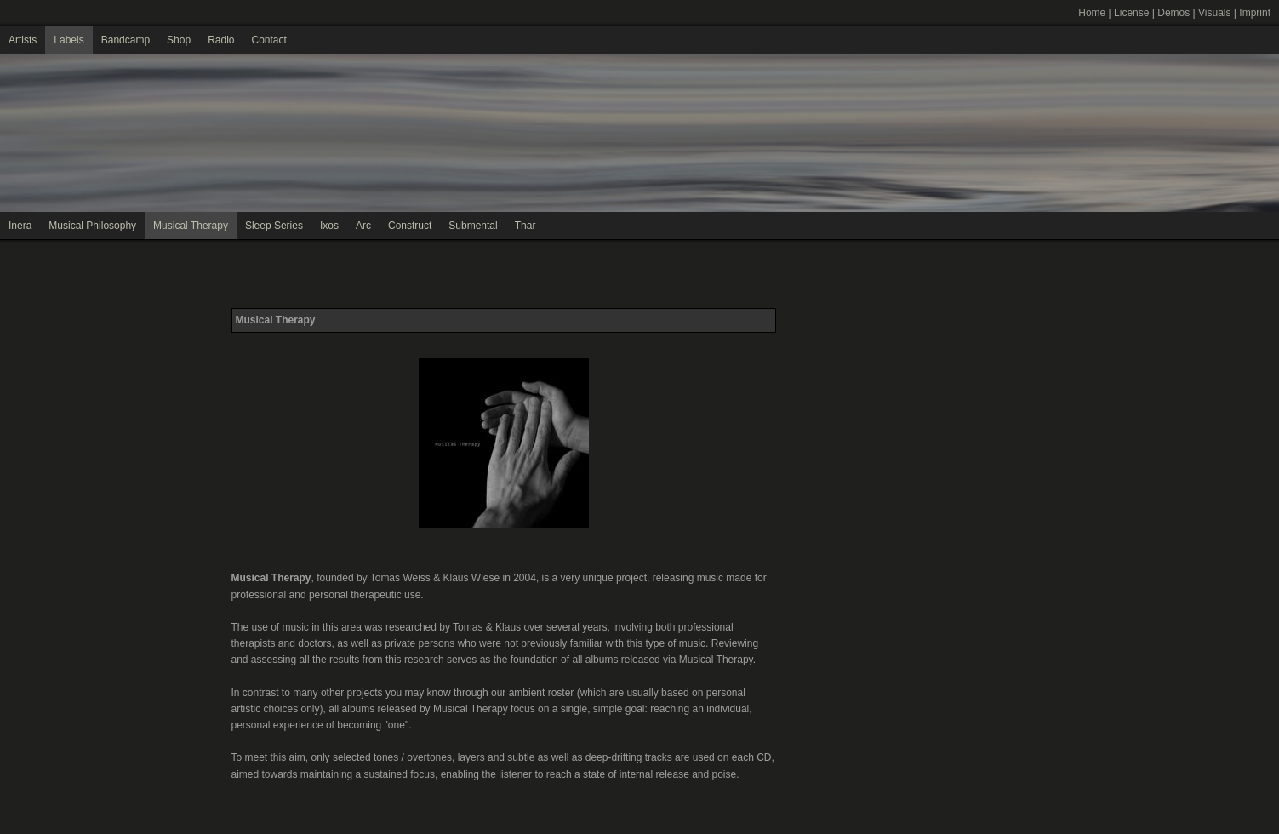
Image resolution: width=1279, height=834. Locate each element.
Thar (525, 225)
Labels (68, 40)
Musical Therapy (190, 225)
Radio (221, 40)
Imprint (1254, 13)
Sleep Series (274, 225)
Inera (20, 225)
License (1131, 13)
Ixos (329, 225)
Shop (179, 40)
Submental (472, 225)
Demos (1173, 13)
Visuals (1214, 13)
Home (1091, 13)
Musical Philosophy (92, 225)
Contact (268, 40)
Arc (363, 225)
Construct (409, 225)
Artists (23, 40)
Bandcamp (125, 40)
